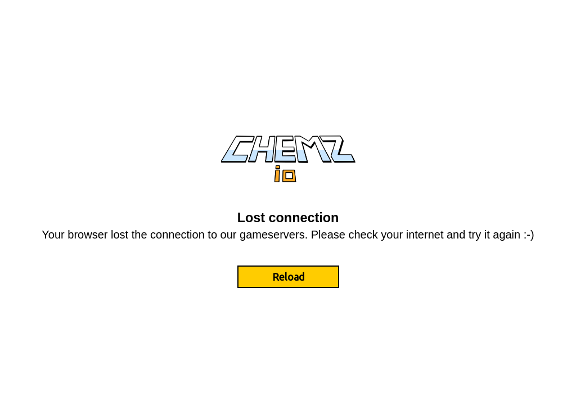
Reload (288, 276)
